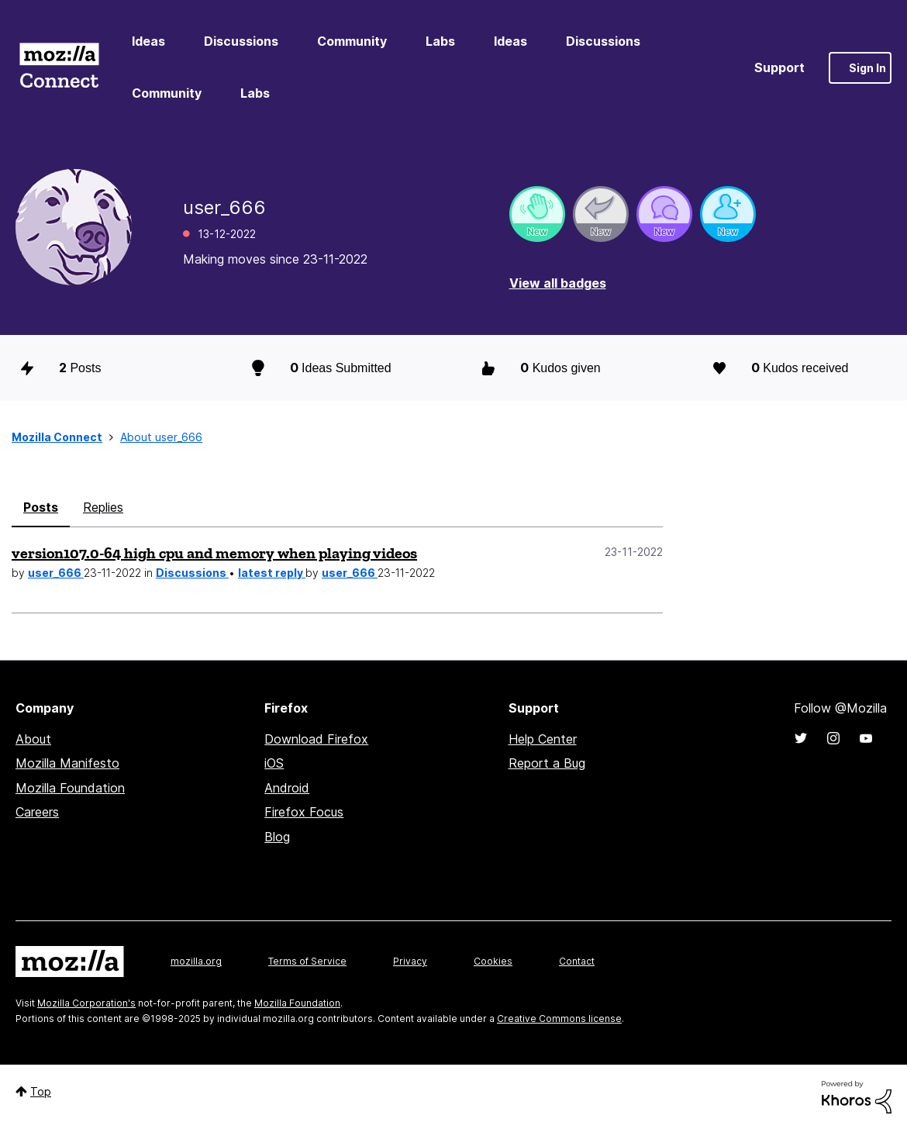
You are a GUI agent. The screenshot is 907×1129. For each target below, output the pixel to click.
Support (779, 67)
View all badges (557, 283)
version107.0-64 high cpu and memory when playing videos (214, 553)
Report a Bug (547, 763)
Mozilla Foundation (70, 788)
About (33, 739)
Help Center (543, 739)
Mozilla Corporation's (86, 1003)
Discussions (241, 41)
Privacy (410, 961)
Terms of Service (307, 961)
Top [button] (40, 1091)
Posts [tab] (40, 507)
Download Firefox (316, 739)
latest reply (271, 572)
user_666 (56, 572)
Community (352, 41)
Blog (277, 836)
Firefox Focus (303, 812)
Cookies (493, 961)
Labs (440, 41)
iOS (274, 763)
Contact (577, 961)
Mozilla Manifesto (67, 763)
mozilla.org (196, 961)
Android (286, 788)
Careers (37, 812)
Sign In (867, 67)
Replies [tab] (103, 507)
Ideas (148, 41)
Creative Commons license (559, 1018)
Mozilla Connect (59, 68)
